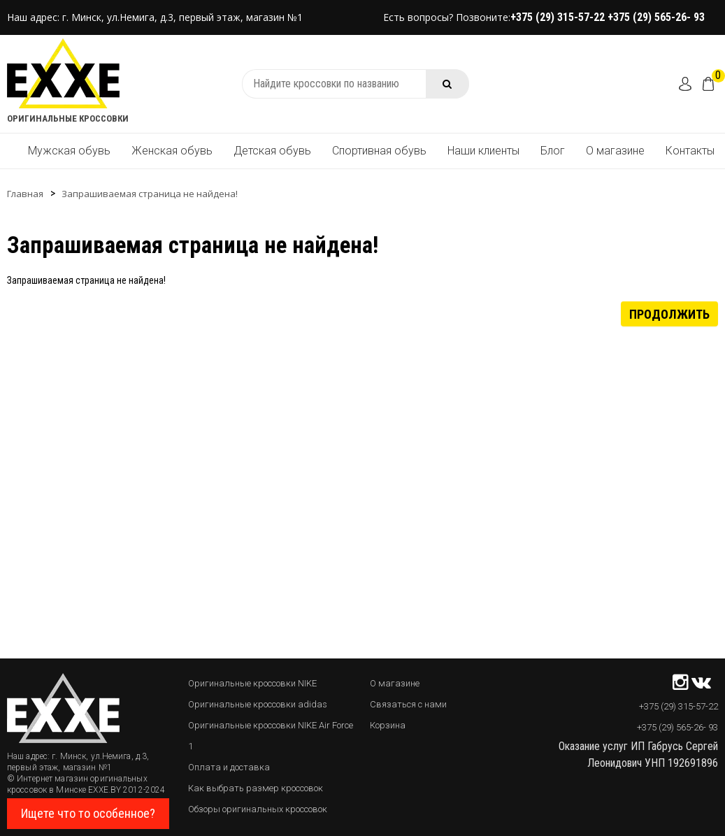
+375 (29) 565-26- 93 (656, 17)
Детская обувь (272, 150)
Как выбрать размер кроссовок (255, 788)
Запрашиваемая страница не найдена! (150, 193)
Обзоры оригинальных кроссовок (257, 809)
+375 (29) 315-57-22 (559, 17)
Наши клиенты (483, 150)
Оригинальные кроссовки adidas (257, 704)
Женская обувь (172, 150)
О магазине (615, 150)
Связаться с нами (408, 704)
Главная (25, 193)
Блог (552, 150)
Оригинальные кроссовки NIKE (252, 683)
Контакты (690, 150)
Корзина (387, 725)
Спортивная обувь (379, 150)
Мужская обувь (69, 150)
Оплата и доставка (229, 767)
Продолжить (669, 313)
